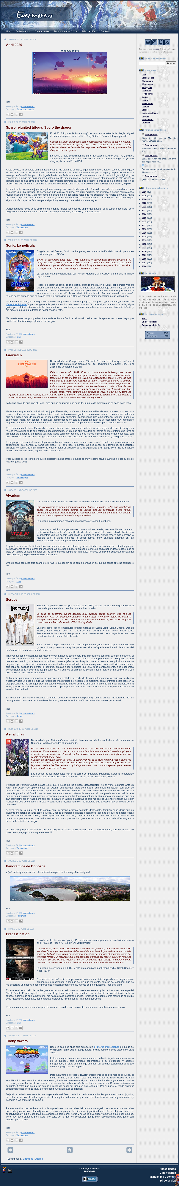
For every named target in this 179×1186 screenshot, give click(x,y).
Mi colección (89, 31)
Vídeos (145, 110)
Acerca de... (147, 119)
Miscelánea (147, 84)
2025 (144, 195)
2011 (144, 248)
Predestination (17, 934)
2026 (144, 192)
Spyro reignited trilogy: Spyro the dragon (39, 127)
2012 (144, 244)
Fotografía (21, 916)
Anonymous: (151, 134)
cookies (156, 49)
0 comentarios (27, 107)
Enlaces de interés (151, 325)
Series (19, 716)
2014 (144, 236)
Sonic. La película (20, 245)
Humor (145, 100)
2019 (144, 218)
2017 (144, 225)
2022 (144, 207)
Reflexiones (147, 94)
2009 (144, 255)
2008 (144, 259)
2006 (144, 266)
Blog (8, 31)
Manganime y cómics (65, 31)
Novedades (147, 103)
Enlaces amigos (150, 322)
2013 (144, 240)
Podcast (146, 123)
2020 (144, 214)
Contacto (105, 31)
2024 (144, 199)
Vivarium (13, 495)
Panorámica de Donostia (25, 866)
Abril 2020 (14, 45)
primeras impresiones (106, 1046)
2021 (144, 210)
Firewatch (14, 355)
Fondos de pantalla (25, 109)
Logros (145, 116)
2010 (144, 251)
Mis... (144, 318)
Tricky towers (17, 1041)
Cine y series (42, 31)
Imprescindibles (150, 113)
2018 (144, 222)
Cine (19, 337)
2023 (144, 203)
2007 (144, 262)
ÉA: (146, 166)
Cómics (145, 107)
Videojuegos (23, 31)
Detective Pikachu (16, 304)
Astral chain (15, 734)
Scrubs (12, 599)
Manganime (147, 81)
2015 (144, 233)
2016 (144, 229)
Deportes (146, 91)
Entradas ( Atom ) (33, 1158)
